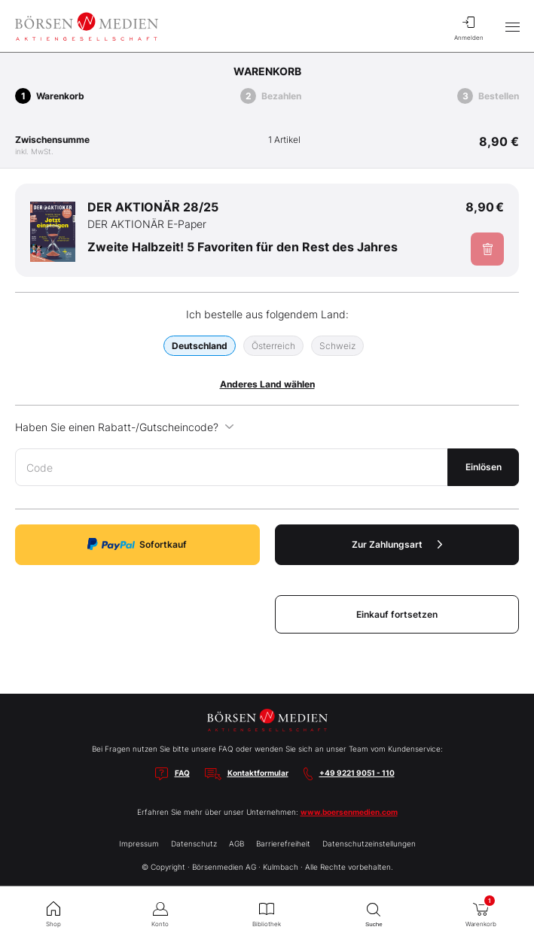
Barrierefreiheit (283, 843)
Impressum (139, 843)
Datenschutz (194, 843)
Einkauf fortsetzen (397, 614)
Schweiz (337, 345)
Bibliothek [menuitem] (267, 913)
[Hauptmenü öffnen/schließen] (512, 26)
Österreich (273, 345)
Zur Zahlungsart (397, 544)
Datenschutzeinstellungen (369, 843)
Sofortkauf (137, 544)
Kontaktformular (257, 772)
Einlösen (483, 467)
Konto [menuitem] (160, 913)
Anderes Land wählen (267, 384)
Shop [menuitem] (53, 913)
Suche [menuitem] (374, 913)
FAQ (182, 772)
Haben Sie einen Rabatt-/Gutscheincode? (124, 427)
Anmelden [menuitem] (468, 26)
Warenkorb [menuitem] (480, 911)
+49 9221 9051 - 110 (357, 772)
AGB (236, 843)
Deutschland (199, 345)
